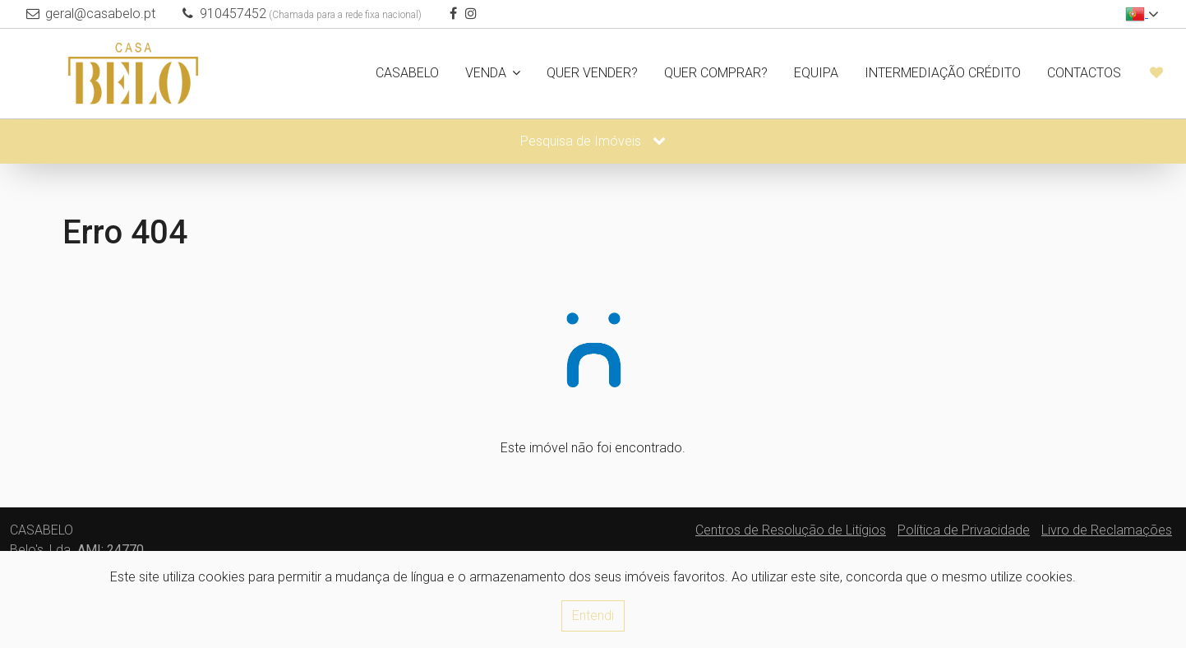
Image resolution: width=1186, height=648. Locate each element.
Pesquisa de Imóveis (593, 141)
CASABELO (407, 73)
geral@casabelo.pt (100, 13)
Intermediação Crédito (943, 73)
